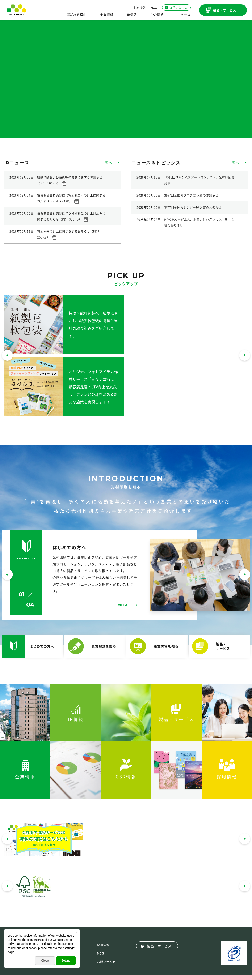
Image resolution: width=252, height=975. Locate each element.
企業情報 (106, 14)
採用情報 (140, 7)
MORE (123, 605)
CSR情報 (157, 14)
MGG (154, 7)
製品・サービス (159, 946)
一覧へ (107, 162)
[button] (7, 575)
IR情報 (132, 14)
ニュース (184, 14)
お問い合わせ (106, 961)
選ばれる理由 (77, 14)
